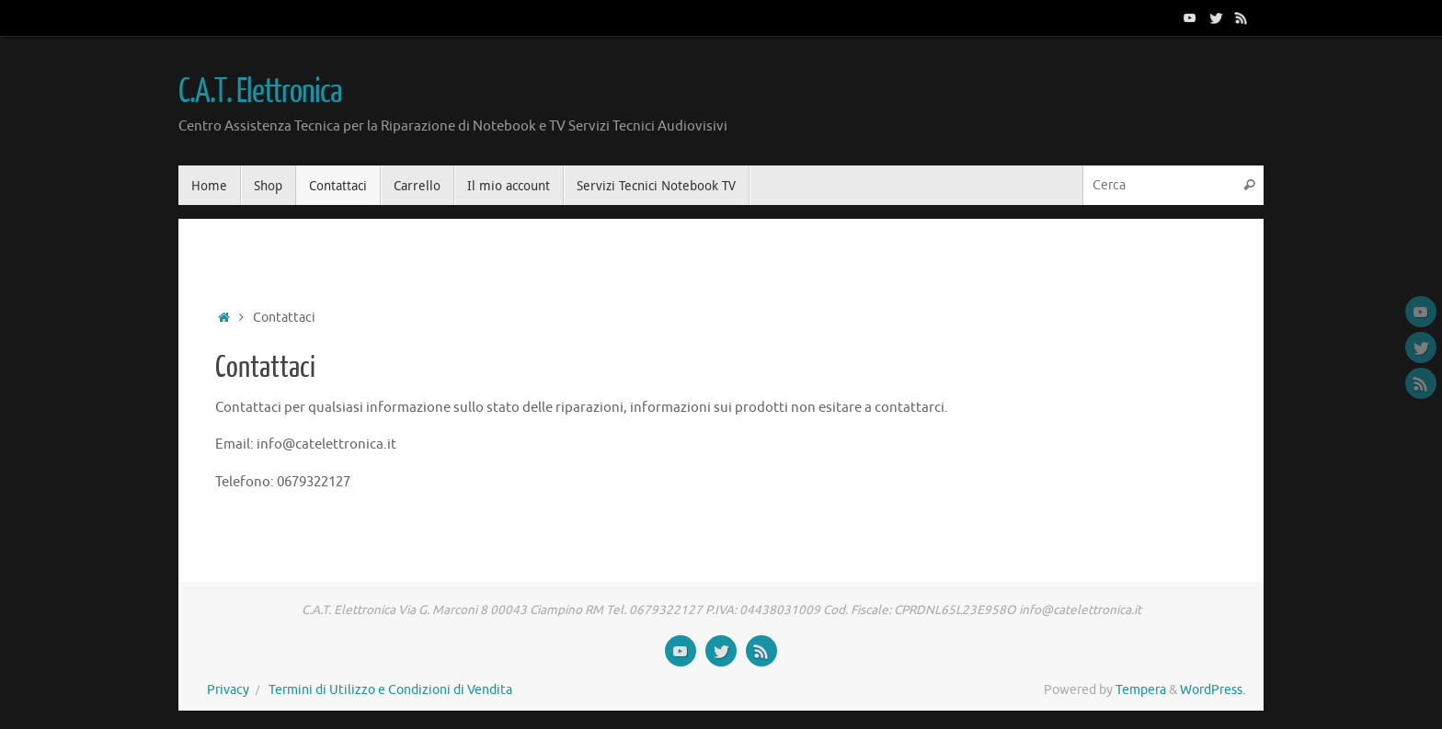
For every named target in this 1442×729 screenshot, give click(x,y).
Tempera (1141, 690)
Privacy (228, 690)
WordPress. (1212, 690)
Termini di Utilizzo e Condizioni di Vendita (390, 690)
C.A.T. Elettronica (259, 92)
